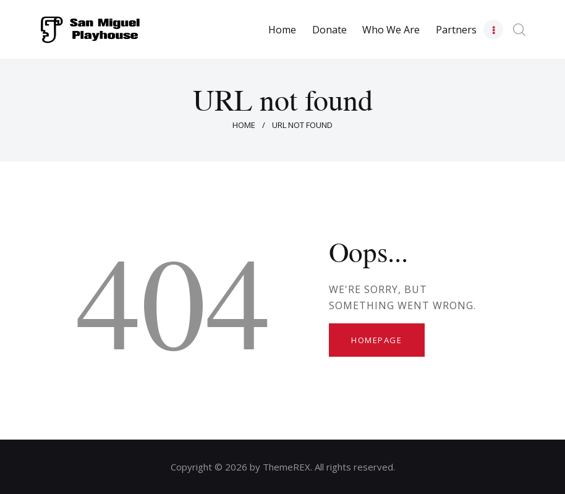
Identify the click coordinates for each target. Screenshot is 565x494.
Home (243, 124)
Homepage (376, 340)
